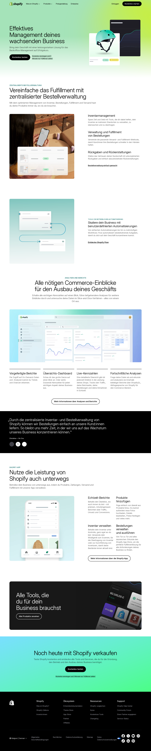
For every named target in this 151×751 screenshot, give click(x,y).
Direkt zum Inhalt (7, 2)
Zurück (27, 40)
